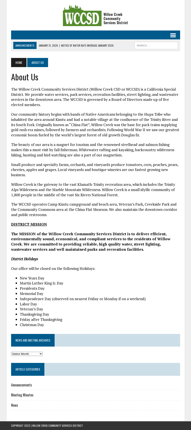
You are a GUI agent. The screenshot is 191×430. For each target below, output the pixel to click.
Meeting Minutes (22, 395)
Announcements (21, 385)
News (14, 405)
